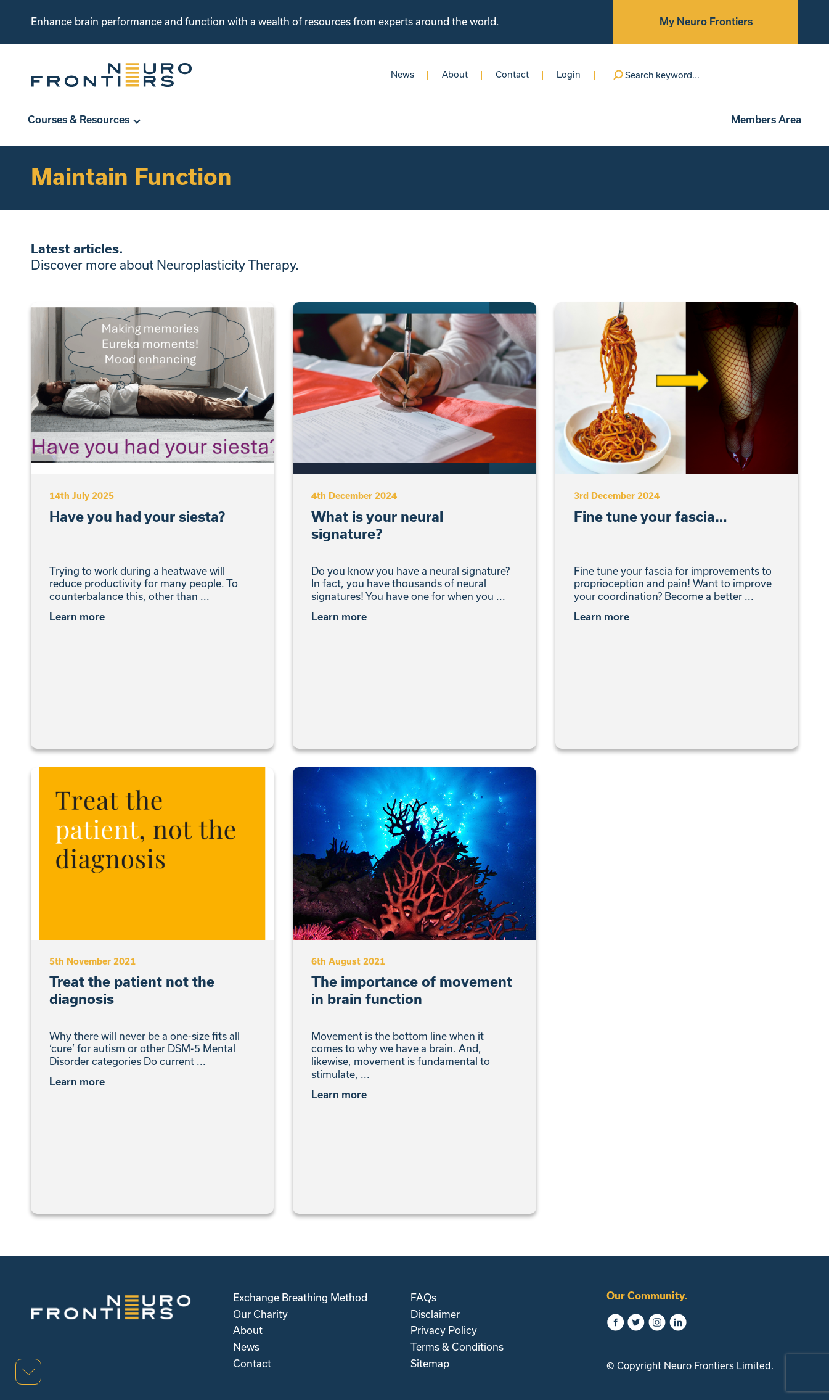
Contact (512, 74)
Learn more (81, 616)
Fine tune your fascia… (650, 516)
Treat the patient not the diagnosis (131, 990)
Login (569, 74)
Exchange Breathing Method (300, 1297)
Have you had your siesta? (137, 516)
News (402, 74)
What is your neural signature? (377, 525)
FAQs (423, 1297)
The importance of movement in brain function (411, 990)
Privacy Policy (443, 1330)
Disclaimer (435, 1314)
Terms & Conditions (457, 1347)
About (455, 74)
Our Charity (260, 1314)
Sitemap (429, 1363)
